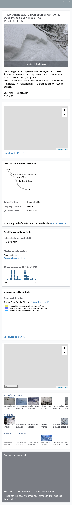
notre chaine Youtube (44, 491)
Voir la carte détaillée (15, 153)
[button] (39, 302)
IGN (66, 149)
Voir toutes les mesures (14, 337)
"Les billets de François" (15, 496)
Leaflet (59, 149)
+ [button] (64, 110)
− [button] (64, 114)
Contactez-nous (58, 223)
